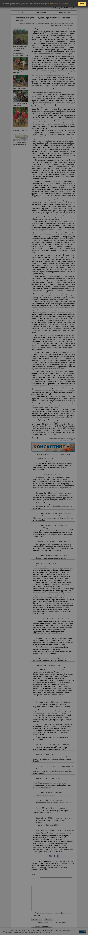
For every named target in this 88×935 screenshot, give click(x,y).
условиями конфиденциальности (56, 4)
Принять (82, 4)
